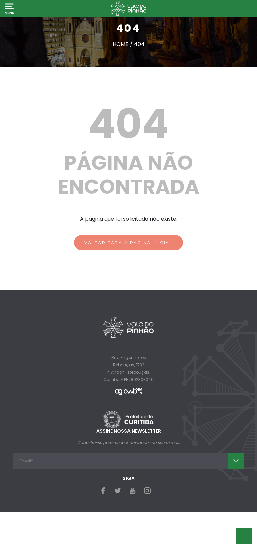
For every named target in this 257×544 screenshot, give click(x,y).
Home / (123, 44)
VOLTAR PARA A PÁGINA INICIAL (128, 242)
